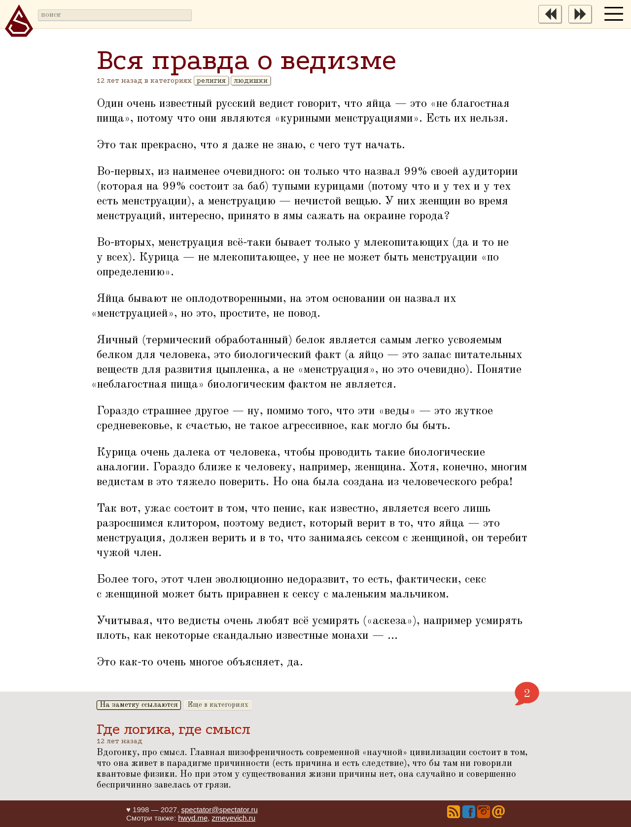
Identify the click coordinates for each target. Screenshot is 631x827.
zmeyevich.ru (233, 818)
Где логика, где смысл (173, 729)
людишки (251, 80)
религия (211, 80)
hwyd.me (193, 818)
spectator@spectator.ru (219, 809)
